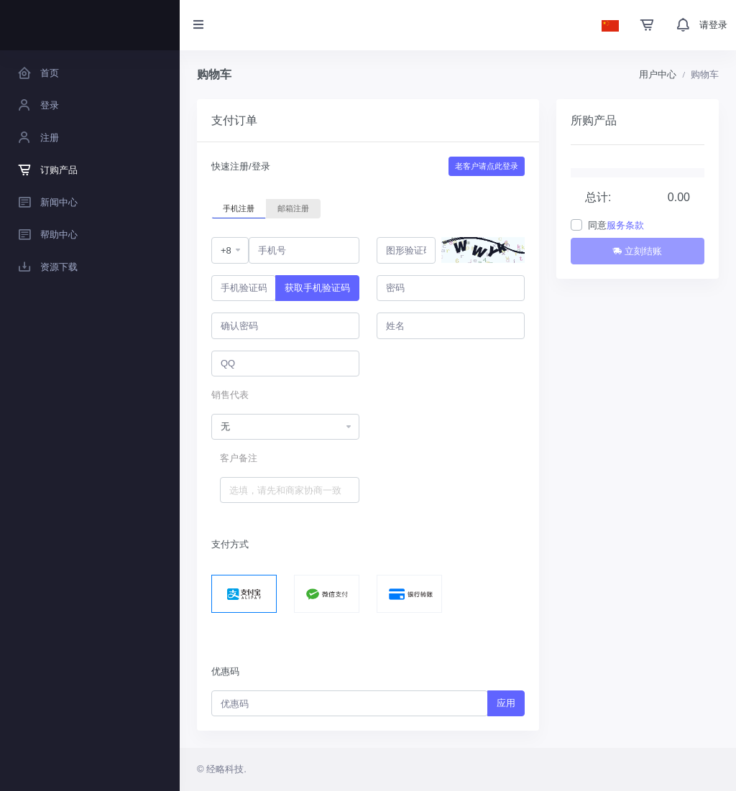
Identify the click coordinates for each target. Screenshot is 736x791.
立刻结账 (637, 251)
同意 (616, 225)
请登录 (713, 24)
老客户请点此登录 (486, 166)
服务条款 (625, 225)
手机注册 (238, 208)
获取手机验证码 (317, 287)
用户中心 (657, 74)
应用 (506, 703)
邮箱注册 (293, 208)
